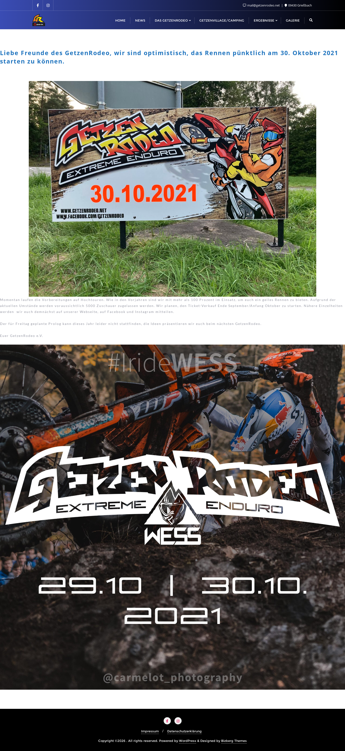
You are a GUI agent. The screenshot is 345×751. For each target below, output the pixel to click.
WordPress (187, 741)
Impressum (150, 731)
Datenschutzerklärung (184, 731)
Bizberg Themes (234, 741)
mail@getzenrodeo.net (262, 5)
